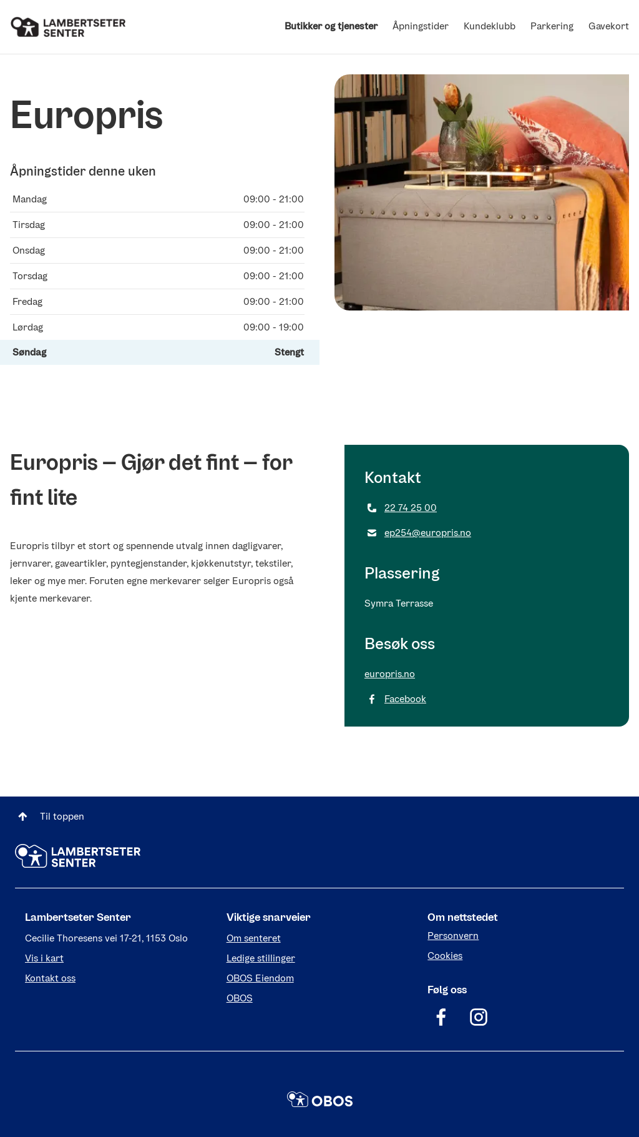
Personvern (453, 935)
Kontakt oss (50, 978)
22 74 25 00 (400, 507)
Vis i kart (44, 958)
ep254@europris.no (417, 532)
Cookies (444, 955)
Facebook (395, 699)
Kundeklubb (489, 26)
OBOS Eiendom (260, 978)
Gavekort (608, 26)
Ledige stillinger (261, 958)
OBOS (240, 998)
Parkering (551, 26)
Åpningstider (421, 26)
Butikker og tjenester (331, 26)
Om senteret (254, 938)
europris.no (389, 674)
